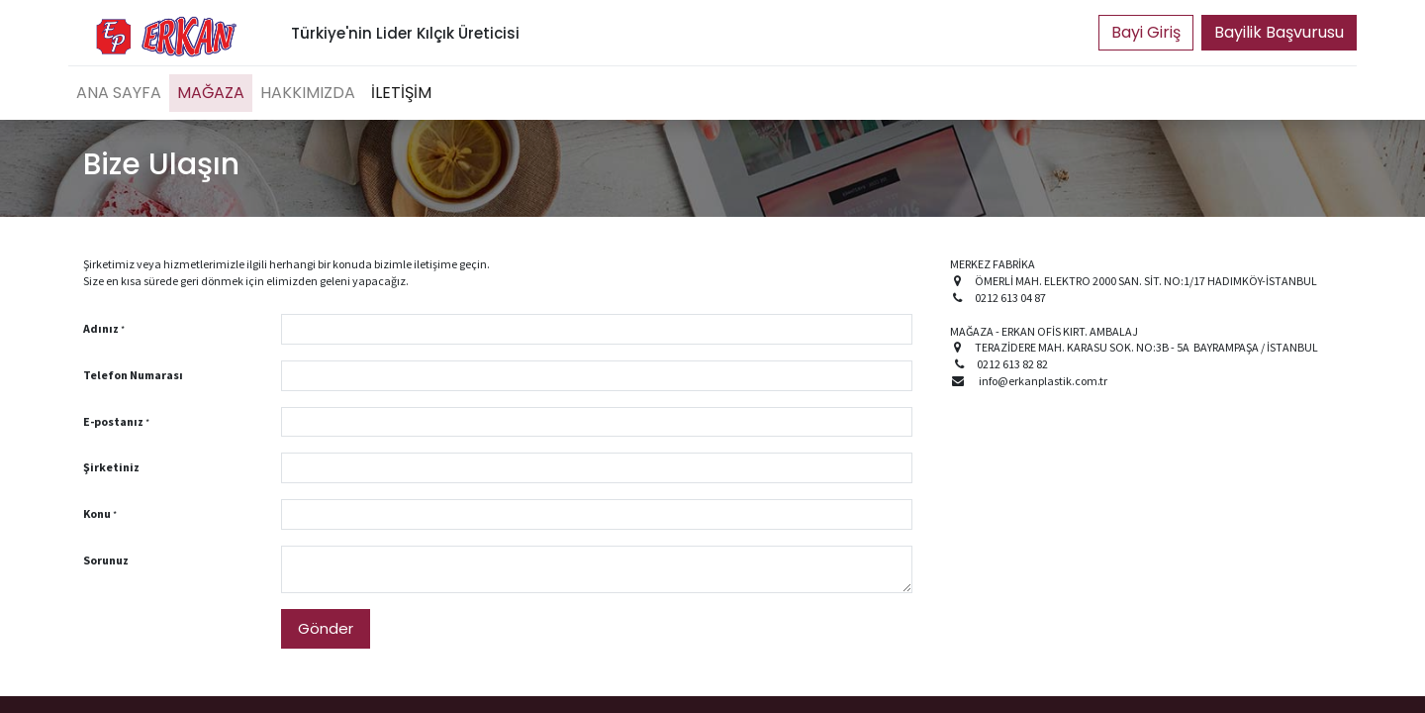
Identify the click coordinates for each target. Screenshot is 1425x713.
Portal (1145, 33)
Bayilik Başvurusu (1279, 32)
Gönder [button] (325, 628)
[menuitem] (118, 93)
